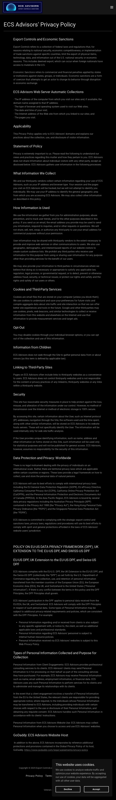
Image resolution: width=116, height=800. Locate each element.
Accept (96, 789)
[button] (112, 7)
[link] (22, 7)
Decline (68, 789)
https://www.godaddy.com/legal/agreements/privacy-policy (56, 750)
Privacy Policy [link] (34, 775)
